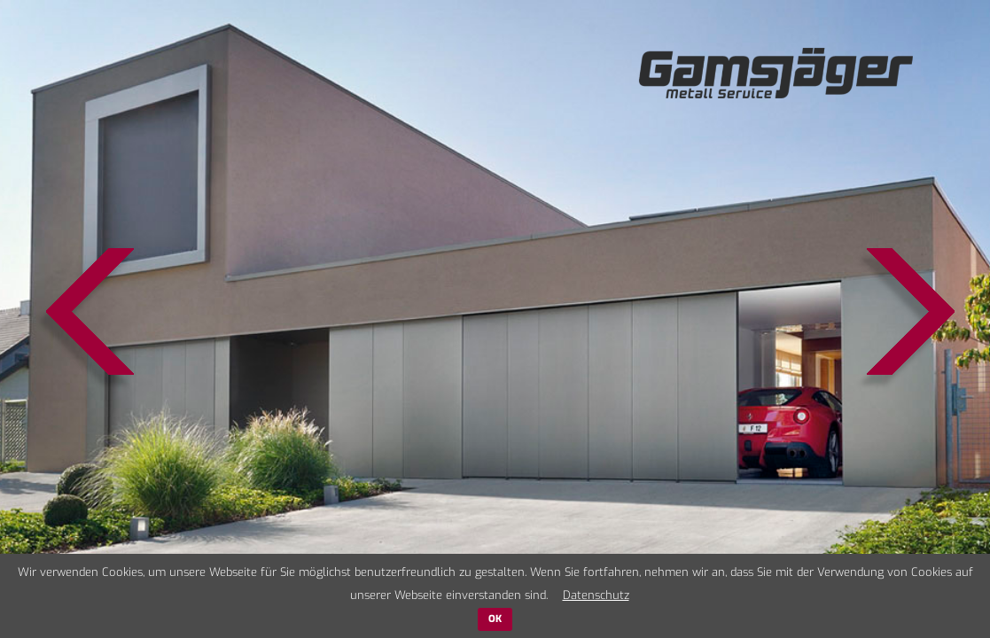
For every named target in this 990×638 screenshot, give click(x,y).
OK (495, 619)
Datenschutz (596, 595)
